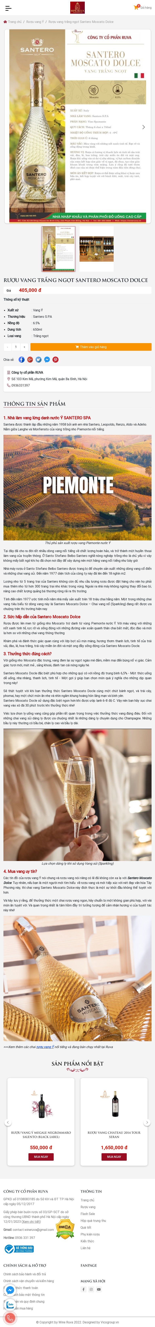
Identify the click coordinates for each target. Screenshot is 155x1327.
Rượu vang (88, 1207)
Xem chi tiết (31, 1222)
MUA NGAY (41, 1157)
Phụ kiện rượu (90, 1234)
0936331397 (21, 385)
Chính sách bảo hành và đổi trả (24, 1274)
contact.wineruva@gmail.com (33, 1230)
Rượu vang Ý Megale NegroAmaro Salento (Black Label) (41, 1134)
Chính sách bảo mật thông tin (24, 1295)
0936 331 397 (25, 1238)
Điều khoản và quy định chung (23, 1301)
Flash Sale (88, 1214)
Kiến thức (87, 1241)
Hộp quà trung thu (93, 1221)
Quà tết (86, 1227)
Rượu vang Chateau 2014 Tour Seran (114, 1134)
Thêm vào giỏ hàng (91, 347)
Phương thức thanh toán (20, 1288)
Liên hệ (85, 1248)
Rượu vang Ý (35, 22)
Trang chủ (12, 22)
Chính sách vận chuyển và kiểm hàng (28, 1281)
